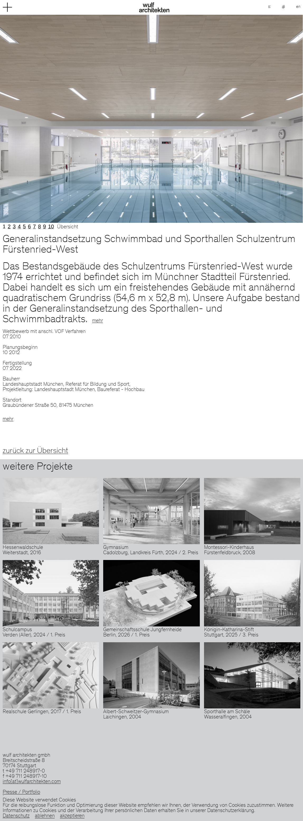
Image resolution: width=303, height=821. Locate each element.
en (298, 7)
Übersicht (67, 227)
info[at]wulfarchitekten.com (32, 782)
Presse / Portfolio (21, 792)
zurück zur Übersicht (35, 451)
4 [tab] (19, 226)
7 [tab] (34, 226)
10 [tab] (51, 226)
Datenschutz (16, 816)
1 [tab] (4, 226)
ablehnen (45, 816)
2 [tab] (9, 226)
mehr (97, 321)
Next (227, 119)
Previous (76, 119)
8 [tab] (39, 226)
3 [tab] (14, 226)
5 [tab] (24, 226)
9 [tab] (44, 226)
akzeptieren (72, 816)
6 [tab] (29, 226)
